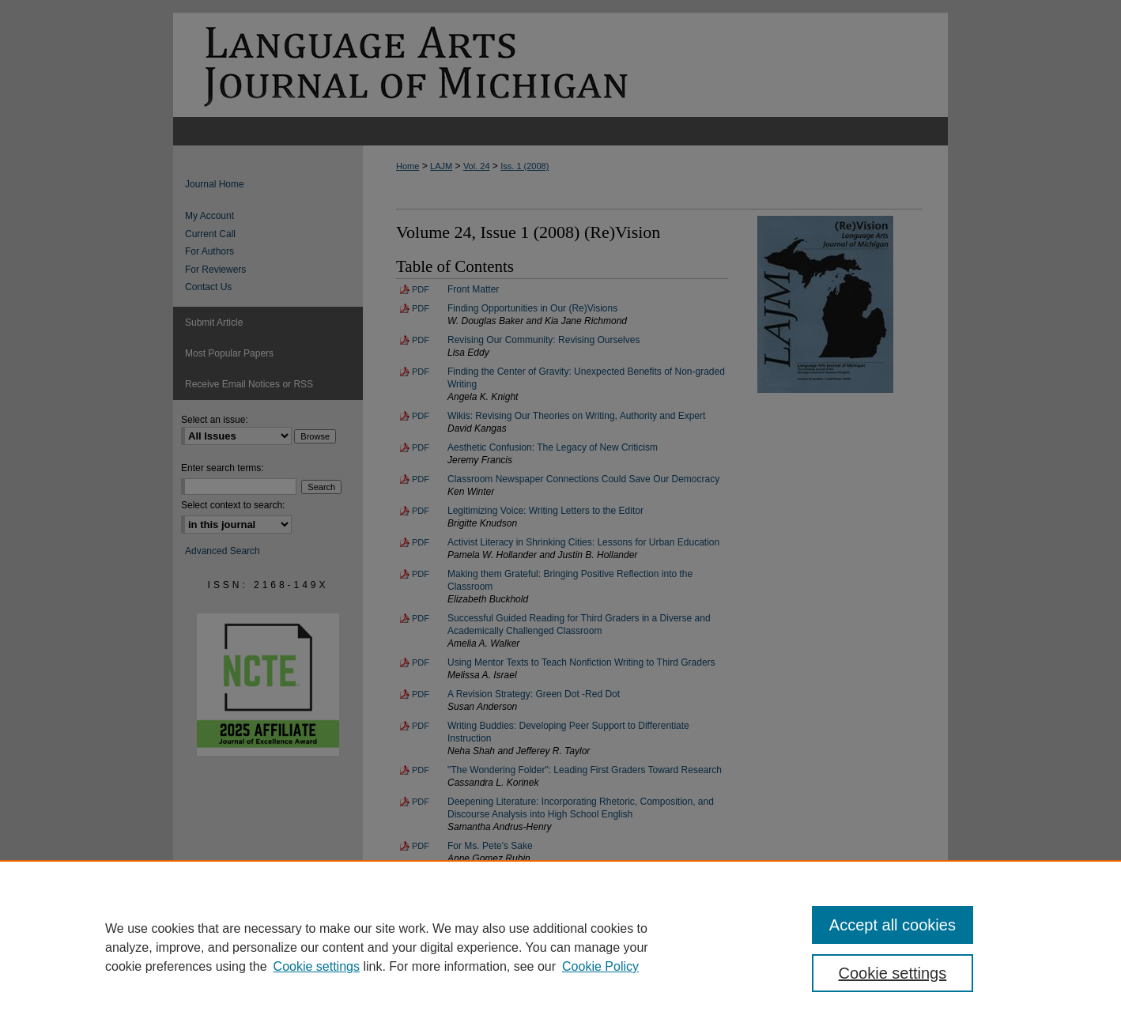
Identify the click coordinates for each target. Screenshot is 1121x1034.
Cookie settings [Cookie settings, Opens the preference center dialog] (893, 973)
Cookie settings (317, 966)
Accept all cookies (892, 925)
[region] (560, 947)
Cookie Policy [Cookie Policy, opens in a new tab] (600, 966)
